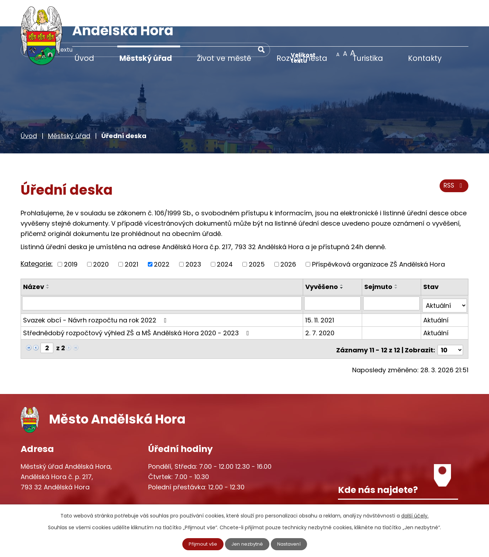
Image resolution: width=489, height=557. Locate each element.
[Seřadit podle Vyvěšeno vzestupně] (343, 258)
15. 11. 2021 (320, 291)
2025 (257, 237)
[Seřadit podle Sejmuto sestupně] (397, 261)
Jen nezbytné (247, 543)
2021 (131, 237)
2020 (101, 237)
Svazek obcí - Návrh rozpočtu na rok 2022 (96, 291)
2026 (288, 237)
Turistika (368, 58)
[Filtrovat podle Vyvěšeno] (333, 276)
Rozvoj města (301, 58)
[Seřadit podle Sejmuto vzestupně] (397, 258)
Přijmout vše (201, 543)
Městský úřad (145, 58)
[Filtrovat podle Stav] (445, 276)
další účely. (415, 515)
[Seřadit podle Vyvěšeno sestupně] (343, 261)
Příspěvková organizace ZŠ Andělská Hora (378, 237)
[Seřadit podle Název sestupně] (48, 261)
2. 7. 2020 (320, 303)
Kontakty (425, 58)
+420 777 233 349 (64, 484)
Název (33, 260)
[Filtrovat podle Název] (162, 276)
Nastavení (291, 543)
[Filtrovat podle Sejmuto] (392, 276)
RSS (453, 161)
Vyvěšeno (322, 260)
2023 (193, 237)
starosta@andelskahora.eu (78, 499)
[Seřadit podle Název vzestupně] (48, 258)
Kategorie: (37, 236)
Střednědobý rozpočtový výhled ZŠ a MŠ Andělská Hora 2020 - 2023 (137, 303)
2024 (225, 237)
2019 (70, 237)
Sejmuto (379, 260)
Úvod (84, 58)
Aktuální (436, 291)
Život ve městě (224, 58)
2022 (162, 237)
